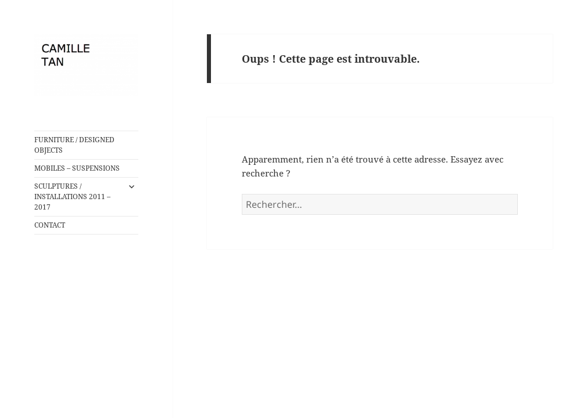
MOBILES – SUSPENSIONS (77, 168)
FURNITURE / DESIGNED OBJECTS (74, 145)
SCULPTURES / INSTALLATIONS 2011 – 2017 (72, 196)
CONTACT (49, 225)
